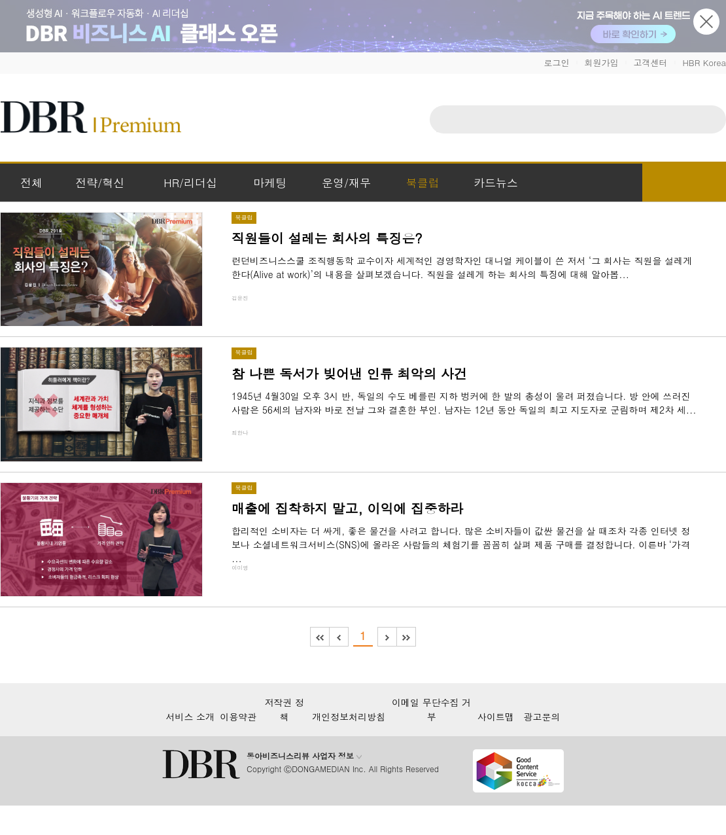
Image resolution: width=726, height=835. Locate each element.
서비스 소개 (190, 716)
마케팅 (269, 182)
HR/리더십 (190, 182)
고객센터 (650, 62)
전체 (31, 182)
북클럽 (423, 182)
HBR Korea (704, 62)
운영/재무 (346, 182)
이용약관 (238, 716)
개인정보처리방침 (348, 716)
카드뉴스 (496, 182)
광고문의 (542, 716)
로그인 (556, 62)
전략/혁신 (99, 182)
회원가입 (601, 62)
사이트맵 (495, 716)
